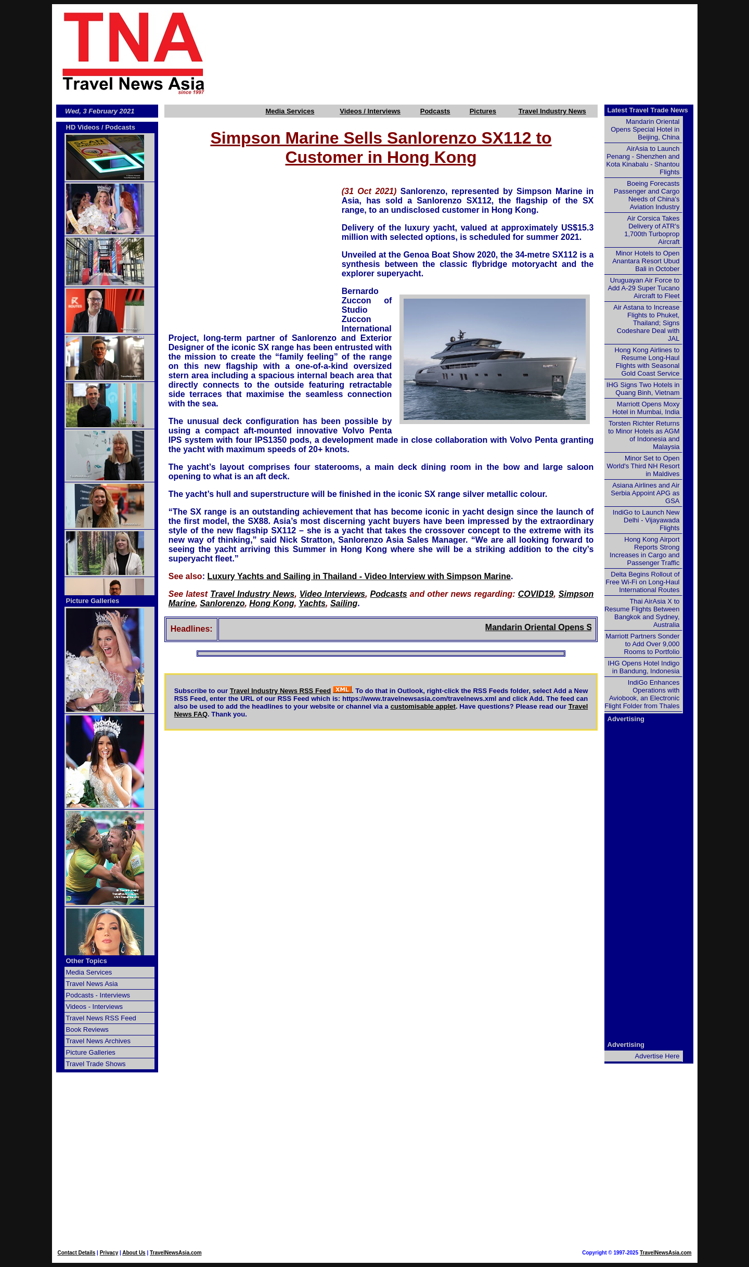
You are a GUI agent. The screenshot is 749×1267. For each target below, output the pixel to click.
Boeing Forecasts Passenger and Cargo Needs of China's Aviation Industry (646, 195)
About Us (133, 1253)
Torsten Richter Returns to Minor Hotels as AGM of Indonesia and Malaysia (643, 435)
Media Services (289, 111)
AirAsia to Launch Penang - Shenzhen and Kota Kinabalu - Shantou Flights (643, 160)
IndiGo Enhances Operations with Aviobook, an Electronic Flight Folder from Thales (641, 694)
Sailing (343, 603)
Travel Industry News (552, 111)
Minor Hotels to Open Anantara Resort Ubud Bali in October (645, 261)
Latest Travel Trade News (648, 110)
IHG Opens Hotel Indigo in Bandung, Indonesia (643, 667)
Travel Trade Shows (96, 1064)
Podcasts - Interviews (98, 995)
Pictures (483, 111)
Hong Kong (271, 603)
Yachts (312, 603)
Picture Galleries (93, 601)
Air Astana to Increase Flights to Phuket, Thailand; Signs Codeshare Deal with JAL (646, 322)
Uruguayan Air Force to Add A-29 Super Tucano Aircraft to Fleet (643, 288)
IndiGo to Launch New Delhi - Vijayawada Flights (646, 520)
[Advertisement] (469, 52)
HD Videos (83, 127)
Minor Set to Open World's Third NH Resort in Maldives (643, 466)
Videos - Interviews (94, 1006)
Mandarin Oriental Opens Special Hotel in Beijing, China (645, 129)
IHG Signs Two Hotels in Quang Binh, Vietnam (643, 388)
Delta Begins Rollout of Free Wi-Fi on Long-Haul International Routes (642, 582)
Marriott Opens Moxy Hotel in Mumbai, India (645, 408)
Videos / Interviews (370, 111)
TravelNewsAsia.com (176, 1253)
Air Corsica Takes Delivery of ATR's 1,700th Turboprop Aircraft (651, 230)
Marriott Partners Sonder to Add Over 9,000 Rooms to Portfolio (642, 644)
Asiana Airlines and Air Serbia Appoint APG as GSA (645, 493)
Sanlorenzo (222, 603)
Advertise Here (657, 1056)
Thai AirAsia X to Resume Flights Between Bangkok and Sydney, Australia (642, 613)
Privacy (109, 1253)
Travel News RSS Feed (101, 1018)
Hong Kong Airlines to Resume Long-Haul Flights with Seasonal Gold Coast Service (646, 361)
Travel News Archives (98, 1041)
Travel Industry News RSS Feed (280, 691)
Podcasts (435, 111)
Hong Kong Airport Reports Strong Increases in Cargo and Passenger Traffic (644, 551)
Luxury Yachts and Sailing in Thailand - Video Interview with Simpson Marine (359, 576)
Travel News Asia (92, 984)
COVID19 (535, 594)
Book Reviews (87, 1029)
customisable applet (423, 706)
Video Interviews (332, 594)
